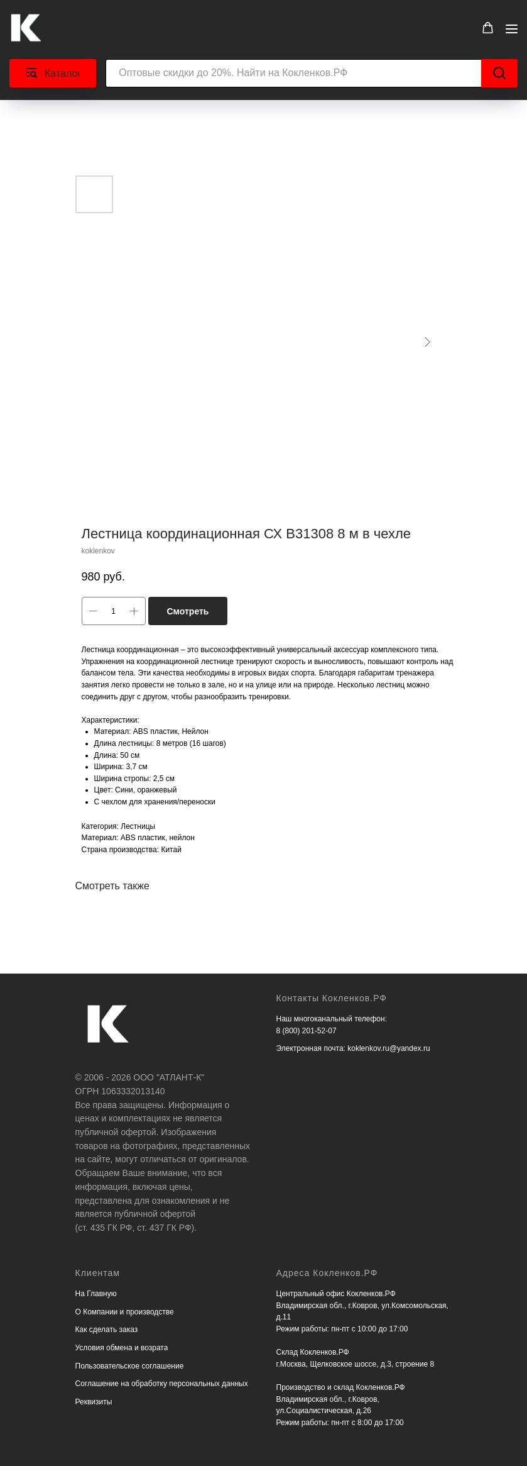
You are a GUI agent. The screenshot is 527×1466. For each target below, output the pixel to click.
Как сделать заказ (106, 1329)
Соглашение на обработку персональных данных (161, 1383)
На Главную (96, 1293)
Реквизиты (93, 1401)
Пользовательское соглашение (129, 1366)
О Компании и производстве (124, 1312)
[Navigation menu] (512, 28)
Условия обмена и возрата (121, 1347)
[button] (488, 28)
